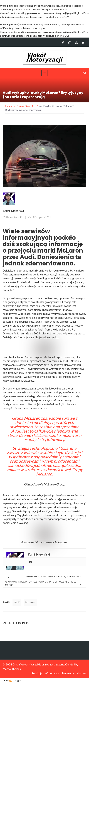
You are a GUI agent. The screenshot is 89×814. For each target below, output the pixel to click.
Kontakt (81, 673)
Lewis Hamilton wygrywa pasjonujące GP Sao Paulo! (54, 576)
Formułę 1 (9, 290)
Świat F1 (18, 217)
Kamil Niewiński (13, 211)
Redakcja (36, 673)
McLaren (62, 542)
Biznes (9, 217)
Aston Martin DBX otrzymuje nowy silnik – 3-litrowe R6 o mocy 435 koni (40, 583)
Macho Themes (12, 668)
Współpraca (52, 673)
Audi (16, 602)
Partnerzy (68, 673)
